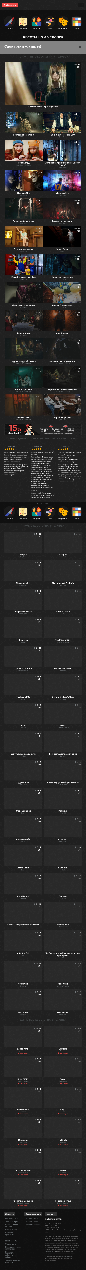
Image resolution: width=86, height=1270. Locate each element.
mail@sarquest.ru (53, 1219)
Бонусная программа (9, 1234)
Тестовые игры (11, 1222)
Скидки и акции (11, 1244)
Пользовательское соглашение (13, 1248)
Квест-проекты (11, 1241)
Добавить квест (32, 1222)
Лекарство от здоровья (18, 452)
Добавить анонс (32, 1218)
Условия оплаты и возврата (12, 1261)
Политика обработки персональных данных (11, 1254)
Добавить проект (33, 1225)
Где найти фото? (12, 1218)
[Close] (80, 47)
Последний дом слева (72, 452)
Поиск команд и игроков (11, 1225)
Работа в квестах (12, 1230)
